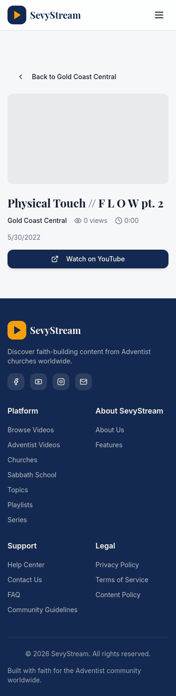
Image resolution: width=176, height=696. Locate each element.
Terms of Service (122, 580)
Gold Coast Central (37, 220)
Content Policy (118, 595)
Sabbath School (32, 475)
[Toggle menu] (159, 15)
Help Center (26, 565)
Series (17, 520)
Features (109, 445)
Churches (23, 460)
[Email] (83, 381)
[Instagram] (61, 381)
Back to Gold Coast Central (66, 77)
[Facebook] (16, 381)
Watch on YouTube (88, 259)
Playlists (20, 505)
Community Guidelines (42, 610)
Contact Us (25, 580)
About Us (110, 430)
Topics (18, 490)
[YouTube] (38, 381)
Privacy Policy (117, 565)
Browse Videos (31, 430)
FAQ (14, 595)
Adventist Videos (34, 445)
